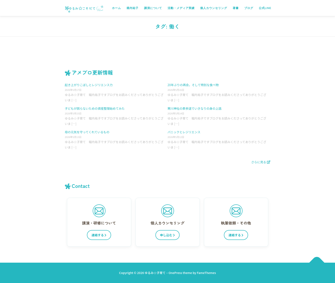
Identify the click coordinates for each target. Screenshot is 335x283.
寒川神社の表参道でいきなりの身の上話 (195, 108)
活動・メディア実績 (181, 8)
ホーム (116, 8)
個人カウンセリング (213, 8)
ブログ (248, 8)
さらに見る (260, 162)
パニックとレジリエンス (184, 132)
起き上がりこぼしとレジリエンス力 (89, 85)
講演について (153, 8)
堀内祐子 (132, 8)
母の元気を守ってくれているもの (87, 132)
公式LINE (265, 8)
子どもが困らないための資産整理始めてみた (95, 108)
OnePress (175, 273)
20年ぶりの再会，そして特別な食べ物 (193, 85)
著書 (236, 8)
